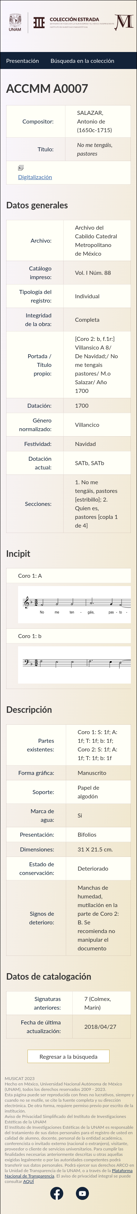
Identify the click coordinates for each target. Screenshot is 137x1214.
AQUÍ (28, 1181)
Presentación (22, 60)
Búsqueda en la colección (82, 60)
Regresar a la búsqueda (68, 1056)
